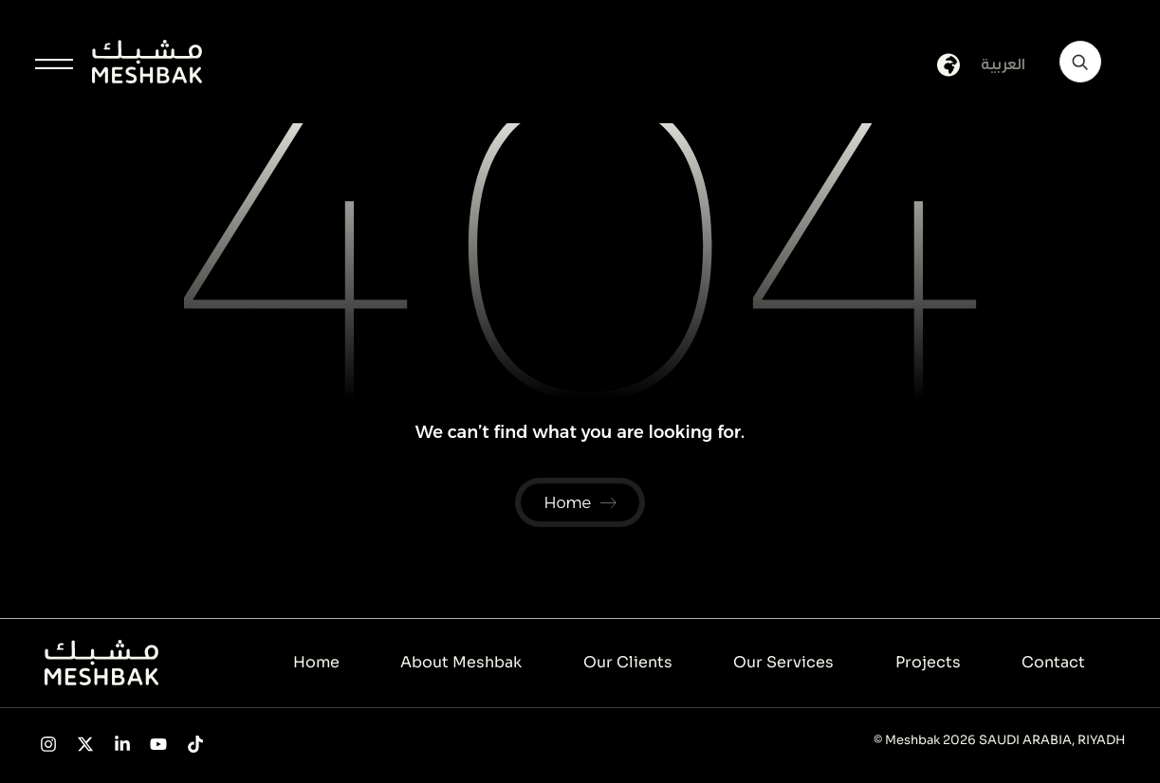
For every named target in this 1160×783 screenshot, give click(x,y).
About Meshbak (461, 664)
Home (316, 664)
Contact (1053, 664)
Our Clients (627, 664)
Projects (928, 664)
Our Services (783, 664)
